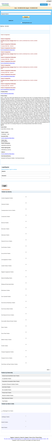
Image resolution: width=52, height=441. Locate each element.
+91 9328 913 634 (33, 8)
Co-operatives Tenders (6, 378)
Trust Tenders (5, 401)
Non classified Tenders (6, 389)
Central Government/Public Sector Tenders (10, 375)
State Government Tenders (7, 398)
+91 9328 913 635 (21, 8)
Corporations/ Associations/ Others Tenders (11, 381)
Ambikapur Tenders (6, 416)
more (48, 369)
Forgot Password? (6, 189)
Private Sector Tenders (6, 392)
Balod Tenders (4, 427)
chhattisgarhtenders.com (27, 22)
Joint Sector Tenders (6, 387)
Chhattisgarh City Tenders (8, 410)
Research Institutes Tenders (7, 395)
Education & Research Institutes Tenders (10, 384)
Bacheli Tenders (5, 422)
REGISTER (44, 4)
